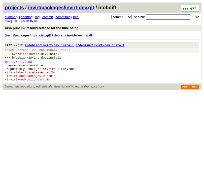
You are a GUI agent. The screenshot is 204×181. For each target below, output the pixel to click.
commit (47, 17)
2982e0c (38, 51)
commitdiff (62, 17)
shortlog (26, 17)
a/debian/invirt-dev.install (49, 46)
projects (14, 7)
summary (11, 17)
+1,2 (23, 65)
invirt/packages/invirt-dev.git (61, 7)
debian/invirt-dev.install (38, 56)
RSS (194, 94)
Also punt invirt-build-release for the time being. (42, 28)
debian (59, 35)
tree (76, 17)
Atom (185, 94)
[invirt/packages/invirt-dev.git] (28, 35)
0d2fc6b (22, 51)
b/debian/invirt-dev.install (100, 46)
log (37, 17)
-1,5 (14, 65)
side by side (32, 21)
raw (7, 21)
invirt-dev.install (79, 35)
